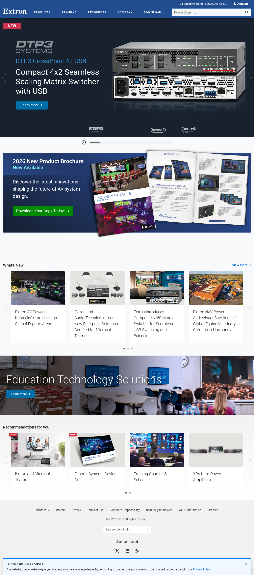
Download (153, 12)
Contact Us (43, 510)
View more (239, 265)
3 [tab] (132, 348)
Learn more (19, 394)
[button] (240, 3)
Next (248, 306)
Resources (97, 12)
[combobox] (211, 12)
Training (70, 12)
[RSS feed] (137, 551)
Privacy (76, 510)
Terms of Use (95, 510)
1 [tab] (124, 348)
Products (43, 12)
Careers (60, 510)
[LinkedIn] (127, 551)
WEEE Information (190, 510)
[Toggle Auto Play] (84, 142)
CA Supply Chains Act (159, 510)
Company (125, 12)
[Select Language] (127, 529)
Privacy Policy (201, 569)
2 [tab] (128, 348)
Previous (5, 306)
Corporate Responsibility (125, 510)
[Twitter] (117, 551)
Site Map (213, 510)
